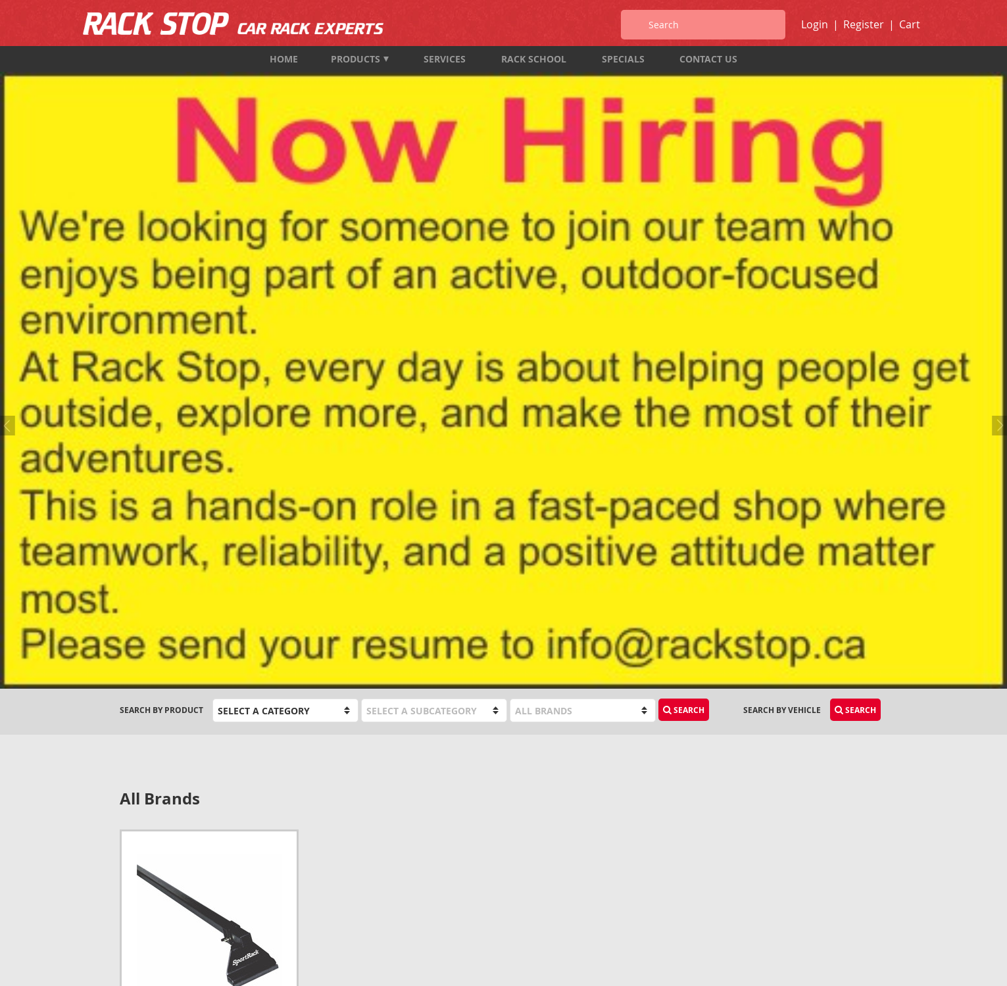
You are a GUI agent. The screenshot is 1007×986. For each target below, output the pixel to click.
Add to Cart (250, 598)
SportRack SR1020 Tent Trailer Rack (205, 568)
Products (360, 59)
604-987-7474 (145, 844)
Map (128, 898)
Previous (10, 147)
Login (814, 24)
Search (683, 247)
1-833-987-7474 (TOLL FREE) (173, 862)
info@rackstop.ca (160, 880)
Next (997, 147)
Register (863, 24)
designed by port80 (853, 965)
